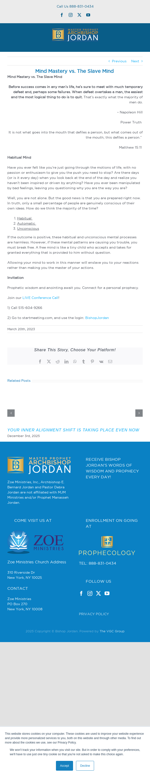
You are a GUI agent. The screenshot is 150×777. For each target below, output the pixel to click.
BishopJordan (97, 318)
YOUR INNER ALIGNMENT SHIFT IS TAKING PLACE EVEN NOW (73, 430)
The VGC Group (112, 631)
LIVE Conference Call (40, 298)
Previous (119, 61)
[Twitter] (98, 593)
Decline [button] (85, 765)
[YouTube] (107, 593)
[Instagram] (89, 593)
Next (135, 61)
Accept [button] (64, 765)
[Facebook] (81, 593)
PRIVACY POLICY (94, 614)
